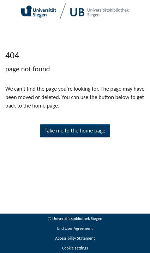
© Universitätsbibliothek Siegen (75, 218)
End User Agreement (75, 228)
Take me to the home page (74, 130)
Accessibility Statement (75, 238)
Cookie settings (75, 248)
